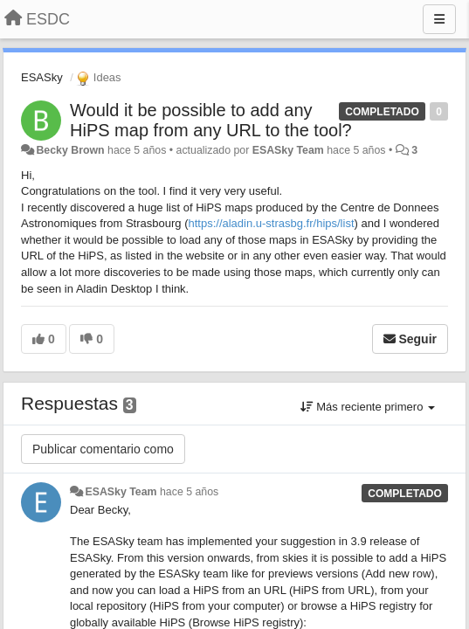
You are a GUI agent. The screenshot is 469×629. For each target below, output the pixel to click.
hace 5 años (189, 492)
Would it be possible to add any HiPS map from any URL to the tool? (211, 120)
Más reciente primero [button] (367, 406)
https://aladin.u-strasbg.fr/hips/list (271, 223)
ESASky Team (288, 150)
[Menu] (439, 19)
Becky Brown (70, 150)
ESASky (42, 77)
